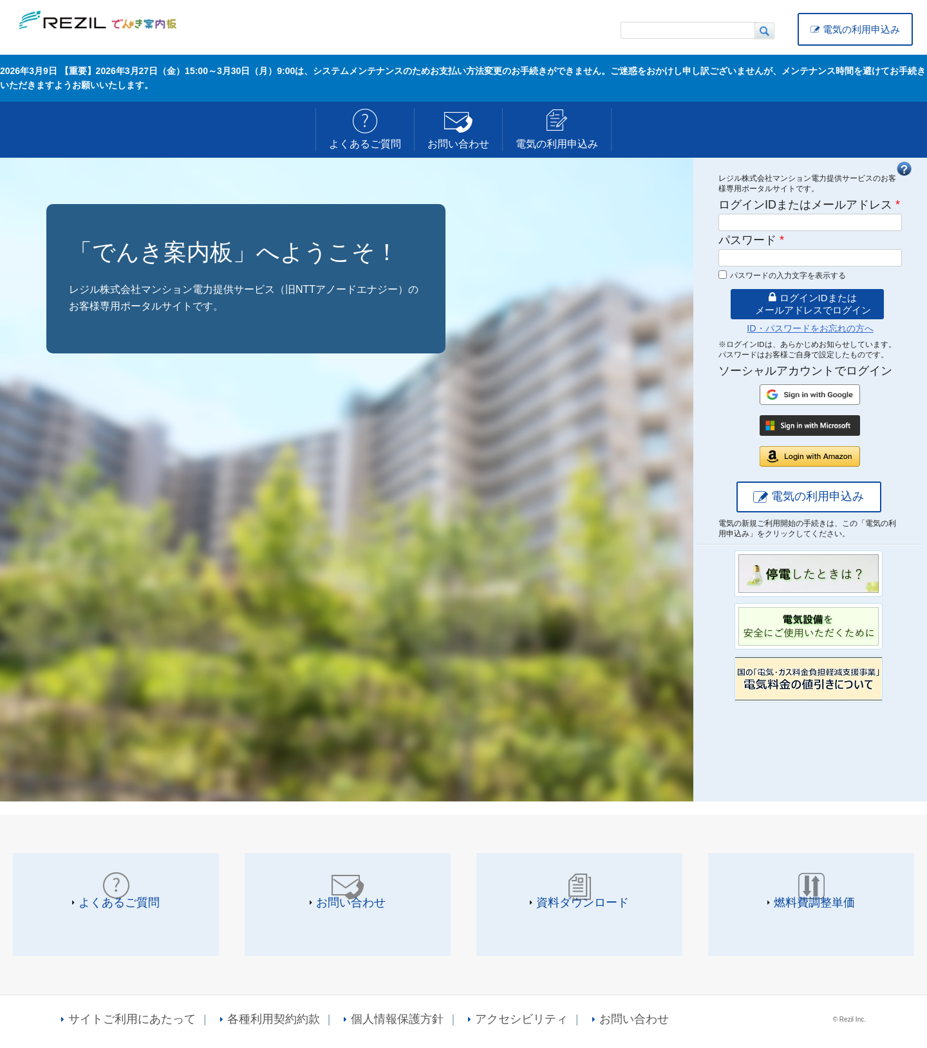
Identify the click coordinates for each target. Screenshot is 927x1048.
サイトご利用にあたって (132, 1019)
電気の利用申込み (861, 29)
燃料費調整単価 (814, 902)
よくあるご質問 (365, 143)
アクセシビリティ (521, 1019)
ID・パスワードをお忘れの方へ (810, 328)
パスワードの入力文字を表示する (788, 275)
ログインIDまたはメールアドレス (809, 204)
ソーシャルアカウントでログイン (805, 370)
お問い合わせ (458, 143)
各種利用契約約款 (273, 1019)
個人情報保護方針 (397, 1019)
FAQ (904, 168)
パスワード (751, 240)
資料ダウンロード (582, 902)
